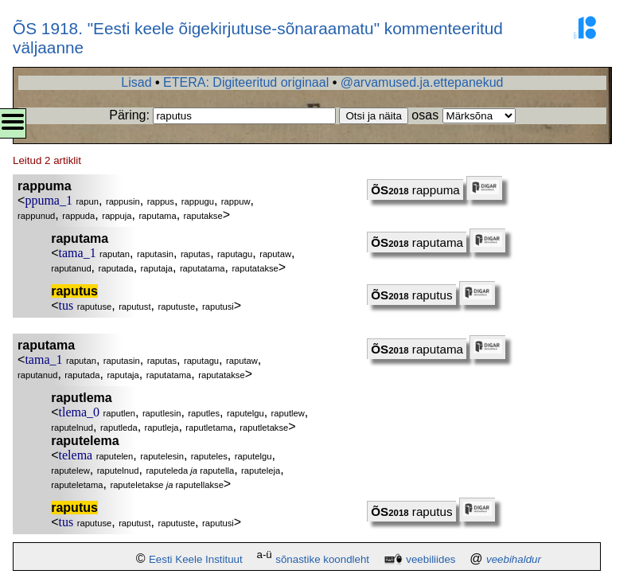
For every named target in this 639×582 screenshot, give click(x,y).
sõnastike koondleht (322, 559)
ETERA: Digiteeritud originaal (246, 82)
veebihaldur (513, 559)
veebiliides (430, 559)
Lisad (136, 82)
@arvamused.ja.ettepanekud (422, 82)
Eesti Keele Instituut (196, 559)
